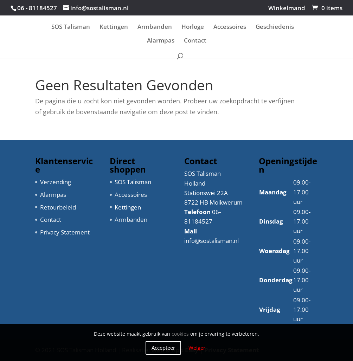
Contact (195, 41)
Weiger (196, 347)
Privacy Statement (65, 232)
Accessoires (229, 27)
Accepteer (163, 347)
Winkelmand (286, 8)
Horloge (192, 27)
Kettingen (114, 27)
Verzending (55, 182)
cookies (180, 334)
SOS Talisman (70, 27)
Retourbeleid (58, 207)
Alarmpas (160, 41)
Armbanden (154, 27)
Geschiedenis (275, 27)
